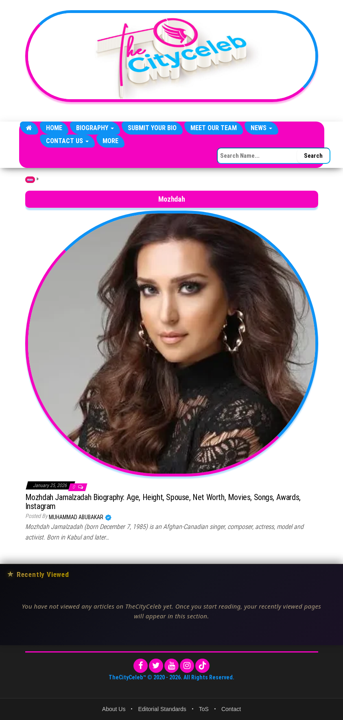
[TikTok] (202, 666)
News (261, 128)
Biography (95, 128)
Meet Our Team (213, 128)
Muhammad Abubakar (77, 517)
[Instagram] (187, 666)
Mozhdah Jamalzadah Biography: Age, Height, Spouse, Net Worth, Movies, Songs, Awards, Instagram (163, 501)
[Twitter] (156, 666)
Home (54, 128)
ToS (204, 709)
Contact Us (67, 141)
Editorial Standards (162, 709)
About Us (114, 709)
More (110, 141)
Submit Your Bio (152, 128)
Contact (231, 709)
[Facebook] (140, 666)
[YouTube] (171, 666)
